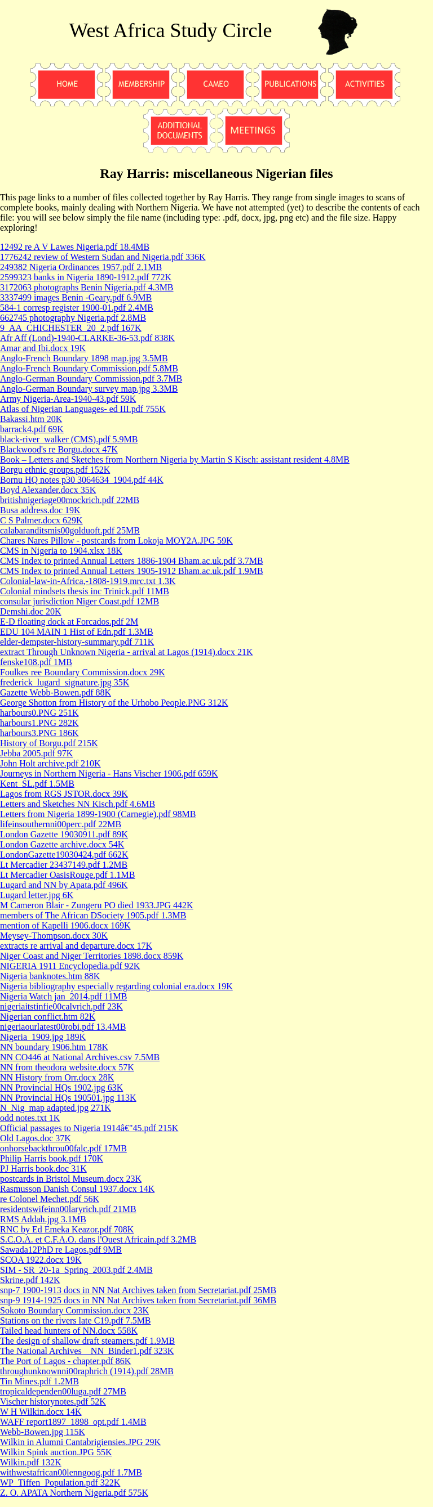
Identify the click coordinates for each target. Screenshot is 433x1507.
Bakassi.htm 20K (31, 419)
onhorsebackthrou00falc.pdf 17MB (63, 1148)
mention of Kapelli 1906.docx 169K (65, 925)
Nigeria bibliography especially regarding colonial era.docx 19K (116, 986)
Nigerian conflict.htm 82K (47, 1016)
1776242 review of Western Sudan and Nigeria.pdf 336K (103, 257)
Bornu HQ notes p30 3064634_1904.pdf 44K (82, 480)
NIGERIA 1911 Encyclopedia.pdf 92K (70, 966)
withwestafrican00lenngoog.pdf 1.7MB (71, 1472)
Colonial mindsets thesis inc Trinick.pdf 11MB (84, 591)
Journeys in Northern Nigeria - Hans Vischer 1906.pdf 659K (109, 773)
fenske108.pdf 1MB (36, 662)
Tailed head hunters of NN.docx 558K (69, 1330)
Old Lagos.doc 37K (35, 1138)
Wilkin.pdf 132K (30, 1462)
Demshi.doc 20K (30, 611)
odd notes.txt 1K (30, 1118)
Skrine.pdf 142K (30, 1280)
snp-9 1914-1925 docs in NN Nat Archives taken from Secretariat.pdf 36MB (138, 1300)
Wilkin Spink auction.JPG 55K (56, 1452)
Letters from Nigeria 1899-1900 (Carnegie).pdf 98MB (98, 814)
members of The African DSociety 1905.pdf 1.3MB (93, 915)
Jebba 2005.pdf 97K (36, 753)
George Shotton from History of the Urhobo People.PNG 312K (114, 702)
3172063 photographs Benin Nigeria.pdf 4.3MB (87, 287)
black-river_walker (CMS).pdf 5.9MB (69, 439)
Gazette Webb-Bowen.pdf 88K (55, 692)
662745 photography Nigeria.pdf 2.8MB (73, 317)
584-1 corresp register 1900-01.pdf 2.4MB (76, 307)
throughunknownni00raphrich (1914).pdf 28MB (87, 1371)
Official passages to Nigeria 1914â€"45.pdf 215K (89, 1128)
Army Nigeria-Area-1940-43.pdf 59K (68, 398)
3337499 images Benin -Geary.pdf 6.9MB (76, 297)
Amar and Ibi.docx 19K (43, 348)
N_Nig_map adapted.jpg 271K (55, 1108)
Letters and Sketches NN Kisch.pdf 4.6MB (77, 804)
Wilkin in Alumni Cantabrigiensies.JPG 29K (80, 1442)
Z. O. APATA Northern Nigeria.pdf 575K (74, 1492)
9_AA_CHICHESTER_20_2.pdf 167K (71, 328)
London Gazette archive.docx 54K (62, 844)
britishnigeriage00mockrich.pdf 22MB (69, 500)
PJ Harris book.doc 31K (43, 1168)
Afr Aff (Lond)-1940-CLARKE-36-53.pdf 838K (87, 338)
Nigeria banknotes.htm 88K (50, 976)
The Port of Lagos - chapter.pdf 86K (65, 1361)
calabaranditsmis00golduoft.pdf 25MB (70, 530)
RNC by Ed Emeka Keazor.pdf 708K (67, 1229)
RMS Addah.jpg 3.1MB (43, 1219)
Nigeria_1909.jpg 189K (43, 1037)
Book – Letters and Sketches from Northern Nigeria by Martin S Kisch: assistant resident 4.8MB (175, 459)
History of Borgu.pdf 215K (49, 743)
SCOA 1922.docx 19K (40, 1259)
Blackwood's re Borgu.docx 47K (59, 449)
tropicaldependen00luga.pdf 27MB (63, 1391)
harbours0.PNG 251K (39, 712)
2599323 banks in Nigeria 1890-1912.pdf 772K (85, 277)
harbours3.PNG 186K (39, 733)
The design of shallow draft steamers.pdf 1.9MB (87, 1340)
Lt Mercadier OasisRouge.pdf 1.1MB (67, 875)
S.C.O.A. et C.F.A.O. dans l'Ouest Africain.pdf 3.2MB (98, 1239)
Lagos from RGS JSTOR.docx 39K (64, 794)
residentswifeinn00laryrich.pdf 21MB (68, 1209)
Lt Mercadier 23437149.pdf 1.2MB (63, 864)
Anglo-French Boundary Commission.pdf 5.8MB (89, 368)
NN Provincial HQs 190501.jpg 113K (68, 1097)
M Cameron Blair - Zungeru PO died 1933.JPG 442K (96, 905)
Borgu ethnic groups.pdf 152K (55, 469)
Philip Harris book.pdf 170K (51, 1158)
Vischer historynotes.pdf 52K (53, 1401)
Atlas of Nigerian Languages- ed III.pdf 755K (83, 409)
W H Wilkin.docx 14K (41, 1411)
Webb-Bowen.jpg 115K (42, 1432)
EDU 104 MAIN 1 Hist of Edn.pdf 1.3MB (76, 631)
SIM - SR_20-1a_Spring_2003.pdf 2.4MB (76, 1270)
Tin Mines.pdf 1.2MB (39, 1381)
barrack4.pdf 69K (32, 429)
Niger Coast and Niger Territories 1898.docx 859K (91, 956)
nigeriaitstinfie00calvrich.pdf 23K (61, 1006)
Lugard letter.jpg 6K (36, 895)
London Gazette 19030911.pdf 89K (64, 834)
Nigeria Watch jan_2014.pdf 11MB (63, 996)
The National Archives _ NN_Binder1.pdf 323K (87, 1351)
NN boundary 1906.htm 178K (54, 1047)
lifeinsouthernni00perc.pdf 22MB (60, 824)
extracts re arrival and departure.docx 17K (76, 945)
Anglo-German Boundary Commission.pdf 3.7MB (91, 378)
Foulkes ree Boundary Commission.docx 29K (82, 672)
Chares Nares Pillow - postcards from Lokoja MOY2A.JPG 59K (116, 540)
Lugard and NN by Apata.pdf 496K (64, 885)
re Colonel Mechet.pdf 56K (49, 1199)
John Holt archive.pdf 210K (50, 763)
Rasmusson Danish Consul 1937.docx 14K (77, 1189)
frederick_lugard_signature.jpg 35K (64, 682)
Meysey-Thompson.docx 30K (54, 935)
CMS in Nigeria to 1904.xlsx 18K (61, 550)
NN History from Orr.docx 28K (57, 1077)
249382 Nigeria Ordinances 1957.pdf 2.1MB (81, 267)
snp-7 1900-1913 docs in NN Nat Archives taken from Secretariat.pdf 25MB (138, 1290)
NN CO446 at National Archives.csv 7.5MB (80, 1057)
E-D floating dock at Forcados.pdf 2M (69, 621)
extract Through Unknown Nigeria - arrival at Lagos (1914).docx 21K (126, 652)
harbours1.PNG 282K (39, 723)
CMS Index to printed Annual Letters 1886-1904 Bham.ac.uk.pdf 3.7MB (131, 561)
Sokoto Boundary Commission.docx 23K (74, 1310)
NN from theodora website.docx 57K (67, 1067)
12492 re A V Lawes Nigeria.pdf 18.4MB (74, 247)
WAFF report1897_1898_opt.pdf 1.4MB (73, 1422)
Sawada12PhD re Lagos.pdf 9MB (61, 1249)
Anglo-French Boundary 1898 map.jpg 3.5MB (84, 358)
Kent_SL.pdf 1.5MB (37, 783)
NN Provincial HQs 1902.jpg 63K (61, 1087)
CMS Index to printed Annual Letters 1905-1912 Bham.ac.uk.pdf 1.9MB (131, 571)
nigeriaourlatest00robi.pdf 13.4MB (63, 1026)
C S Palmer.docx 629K (41, 520)
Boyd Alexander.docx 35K (48, 490)
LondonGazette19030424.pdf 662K (64, 854)
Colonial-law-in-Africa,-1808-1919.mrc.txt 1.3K (87, 581)
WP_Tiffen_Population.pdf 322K (60, 1482)
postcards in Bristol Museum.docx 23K (71, 1178)
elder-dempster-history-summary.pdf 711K (77, 642)
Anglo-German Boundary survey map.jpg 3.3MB (89, 388)
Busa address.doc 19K (40, 510)
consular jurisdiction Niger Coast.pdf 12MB (79, 601)
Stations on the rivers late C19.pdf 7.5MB (75, 1320)
